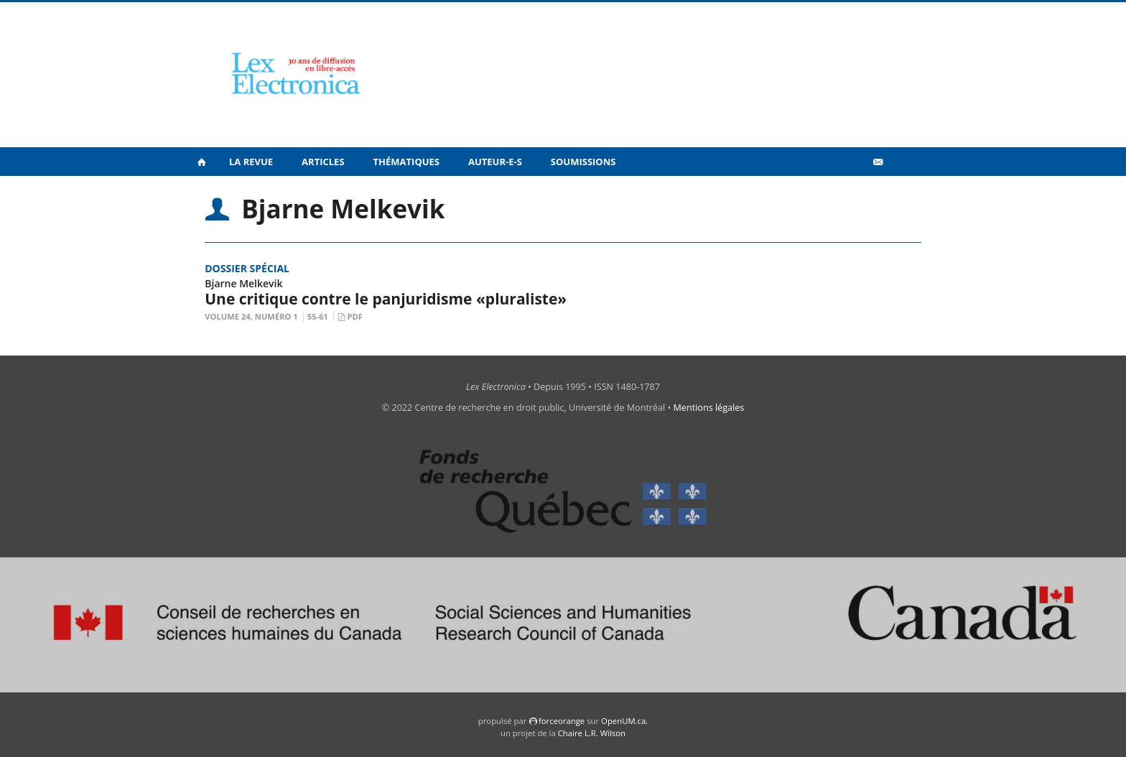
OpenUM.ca (623, 720)
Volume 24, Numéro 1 (251, 316)
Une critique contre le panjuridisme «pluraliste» (386, 299)
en (900, 193)
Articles (323, 161)
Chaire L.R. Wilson (591, 733)
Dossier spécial (247, 268)
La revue (251, 161)
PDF (354, 316)
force (562, 720)
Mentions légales (709, 407)
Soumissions (583, 161)
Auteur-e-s (495, 161)
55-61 (317, 316)
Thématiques (406, 161)
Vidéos (847, 193)
